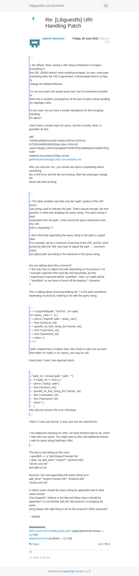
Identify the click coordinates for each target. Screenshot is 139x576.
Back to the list (39, 557)
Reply (34, 544)
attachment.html (38, 538)
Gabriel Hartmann (53, 38)
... (31, 57)
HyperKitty (69, 571)
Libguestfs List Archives (46, 6)
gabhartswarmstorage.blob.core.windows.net (55, 159)
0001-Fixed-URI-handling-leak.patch (50, 530)
